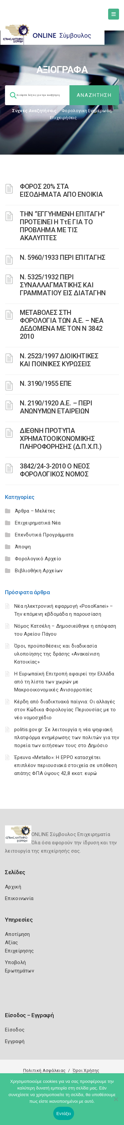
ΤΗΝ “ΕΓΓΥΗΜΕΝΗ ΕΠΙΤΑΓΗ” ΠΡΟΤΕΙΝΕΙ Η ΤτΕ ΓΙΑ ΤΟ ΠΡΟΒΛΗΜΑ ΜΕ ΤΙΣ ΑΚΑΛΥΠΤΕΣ (62, 226)
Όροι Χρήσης (86, 1070)
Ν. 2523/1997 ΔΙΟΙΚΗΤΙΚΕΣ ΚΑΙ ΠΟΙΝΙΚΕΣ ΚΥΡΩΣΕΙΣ (59, 360)
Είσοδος (14, 1030)
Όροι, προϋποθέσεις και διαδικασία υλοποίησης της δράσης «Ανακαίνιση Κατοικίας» (57, 654)
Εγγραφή (14, 1041)
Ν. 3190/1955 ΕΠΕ (45, 383)
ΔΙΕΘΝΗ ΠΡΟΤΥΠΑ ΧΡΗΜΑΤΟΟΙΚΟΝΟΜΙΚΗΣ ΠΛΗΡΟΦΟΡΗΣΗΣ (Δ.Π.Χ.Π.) (61, 439)
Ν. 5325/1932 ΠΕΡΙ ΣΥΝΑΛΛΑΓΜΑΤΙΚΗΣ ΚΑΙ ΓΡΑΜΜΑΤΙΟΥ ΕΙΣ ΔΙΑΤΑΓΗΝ (63, 285)
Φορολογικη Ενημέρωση (86, 110)
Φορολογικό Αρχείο (38, 559)
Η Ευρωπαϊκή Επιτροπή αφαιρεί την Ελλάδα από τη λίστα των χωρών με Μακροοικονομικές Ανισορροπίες (64, 682)
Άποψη (23, 547)
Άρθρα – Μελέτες (35, 511)
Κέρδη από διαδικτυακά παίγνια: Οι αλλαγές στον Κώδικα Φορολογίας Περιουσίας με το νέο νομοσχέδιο (65, 710)
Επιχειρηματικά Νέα (38, 523)
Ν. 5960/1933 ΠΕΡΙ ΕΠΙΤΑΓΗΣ (62, 257)
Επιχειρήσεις (63, 117)
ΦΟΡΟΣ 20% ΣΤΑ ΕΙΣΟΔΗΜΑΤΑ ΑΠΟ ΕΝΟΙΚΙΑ (61, 190)
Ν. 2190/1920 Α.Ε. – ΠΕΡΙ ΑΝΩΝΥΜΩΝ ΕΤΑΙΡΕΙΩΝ (56, 407)
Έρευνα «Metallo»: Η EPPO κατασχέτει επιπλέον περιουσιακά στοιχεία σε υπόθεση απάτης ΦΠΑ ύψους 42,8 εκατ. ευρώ (65, 765)
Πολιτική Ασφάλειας (44, 1070)
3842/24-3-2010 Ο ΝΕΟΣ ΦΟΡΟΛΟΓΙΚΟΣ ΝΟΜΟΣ (55, 470)
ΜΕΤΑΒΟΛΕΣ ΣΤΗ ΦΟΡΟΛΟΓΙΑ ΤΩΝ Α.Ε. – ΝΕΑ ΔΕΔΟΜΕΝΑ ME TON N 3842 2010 (61, 324)
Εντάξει (64, 1113)
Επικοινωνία (19, 898)
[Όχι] (115, 1102)
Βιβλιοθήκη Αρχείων (38, 571)
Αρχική (13, 887)
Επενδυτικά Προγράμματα (44, 535)
